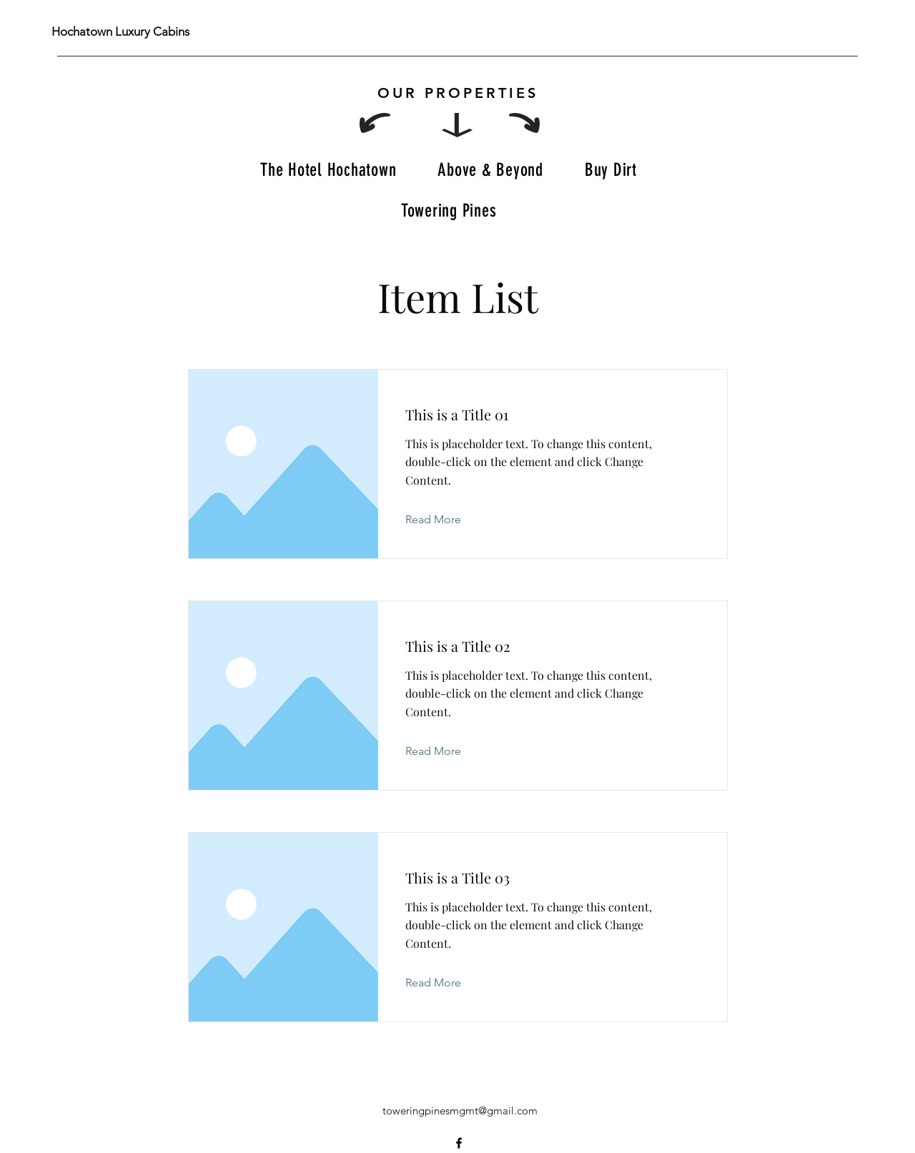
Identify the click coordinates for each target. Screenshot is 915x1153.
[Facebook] (459, 1143)
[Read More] (444, 519)
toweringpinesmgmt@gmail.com (460, 1110)
